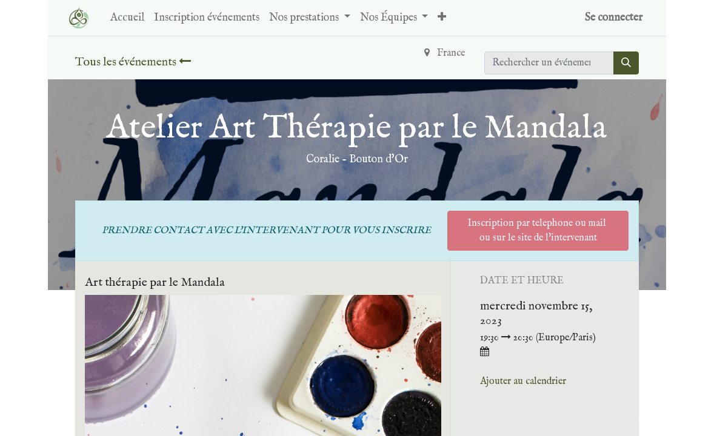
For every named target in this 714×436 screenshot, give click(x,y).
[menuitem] (127, 18)
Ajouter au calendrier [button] (523, 381)
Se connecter (613, 18)
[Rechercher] (626, 62)
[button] (442, 18)
